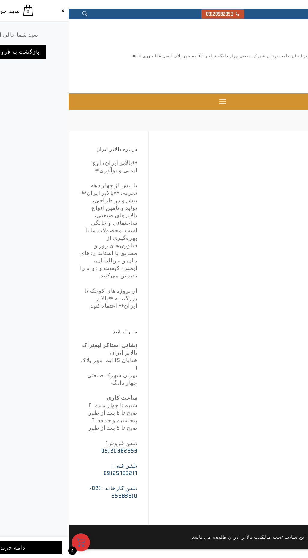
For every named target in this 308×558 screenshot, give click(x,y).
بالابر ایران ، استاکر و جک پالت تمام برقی (276, 73)
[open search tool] (16, 14)
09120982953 (154, 14)
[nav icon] (154, 102)
